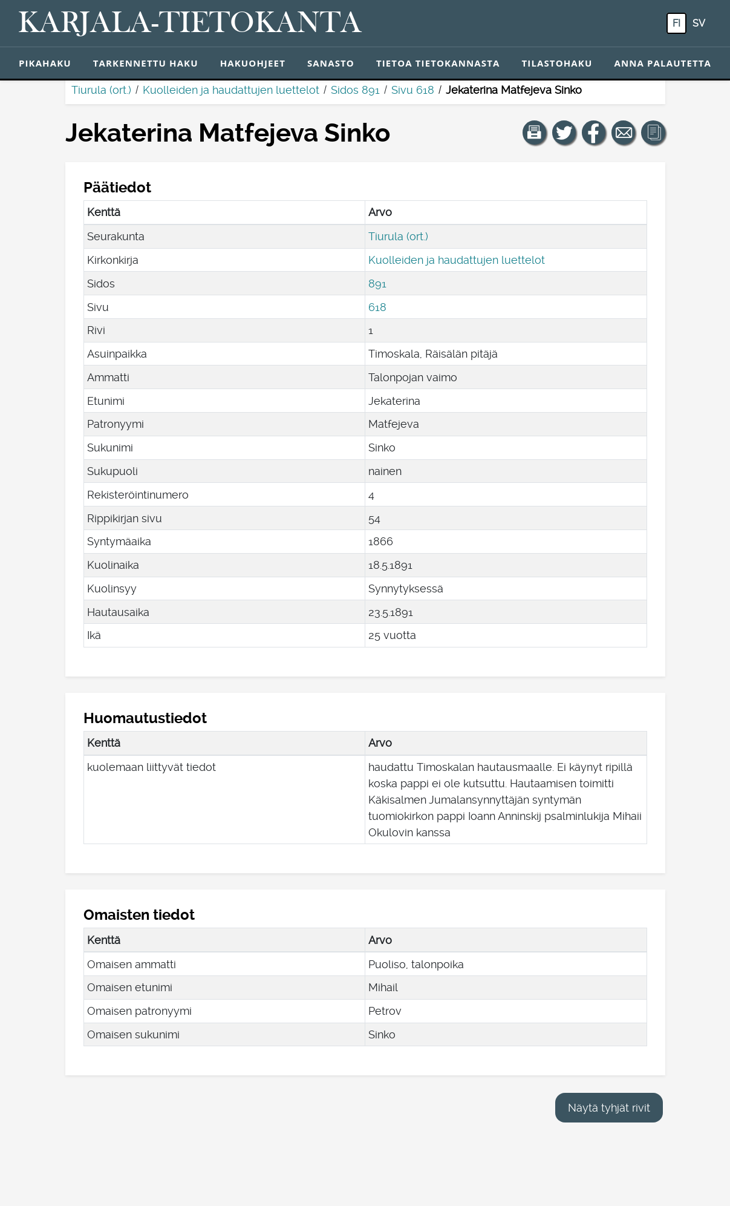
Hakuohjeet (252, 63)
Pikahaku (45, 63)
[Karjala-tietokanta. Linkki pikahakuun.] (190, 23)
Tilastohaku (556, 63)
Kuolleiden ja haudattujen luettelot (231, 90)
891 (377, 283)
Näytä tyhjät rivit (609, 1107)
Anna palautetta (662, 63)
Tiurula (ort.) (101, 90)
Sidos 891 (355, 90)
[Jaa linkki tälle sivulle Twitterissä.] (564, 132)
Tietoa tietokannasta (438, 63)
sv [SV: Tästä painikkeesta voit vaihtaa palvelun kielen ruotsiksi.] (699, 23)
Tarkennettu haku (145, 63)
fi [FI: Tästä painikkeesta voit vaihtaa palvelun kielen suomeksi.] (676, 23)
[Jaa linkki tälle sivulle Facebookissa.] (594, 132)
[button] (535, 132)
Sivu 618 (412, 90)
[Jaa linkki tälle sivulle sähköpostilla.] (623, 132)
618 (377, 307)
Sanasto (330, 63)
